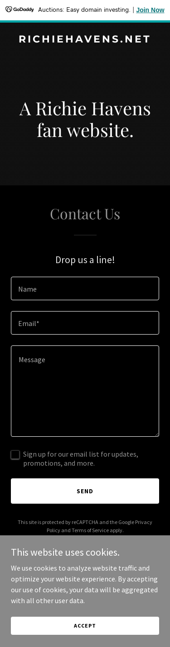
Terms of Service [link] (90, 530)
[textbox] (85, 288)
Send (85, 491)
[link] (85, 39)
